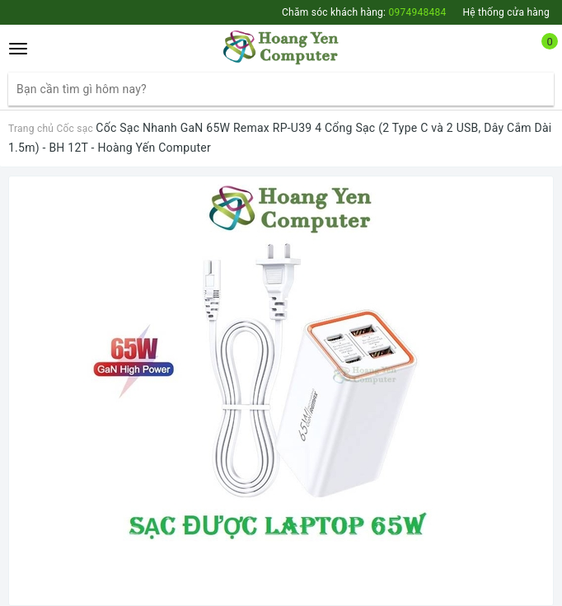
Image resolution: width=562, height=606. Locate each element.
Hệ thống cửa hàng (506, 12)
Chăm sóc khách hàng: (364, 12)
